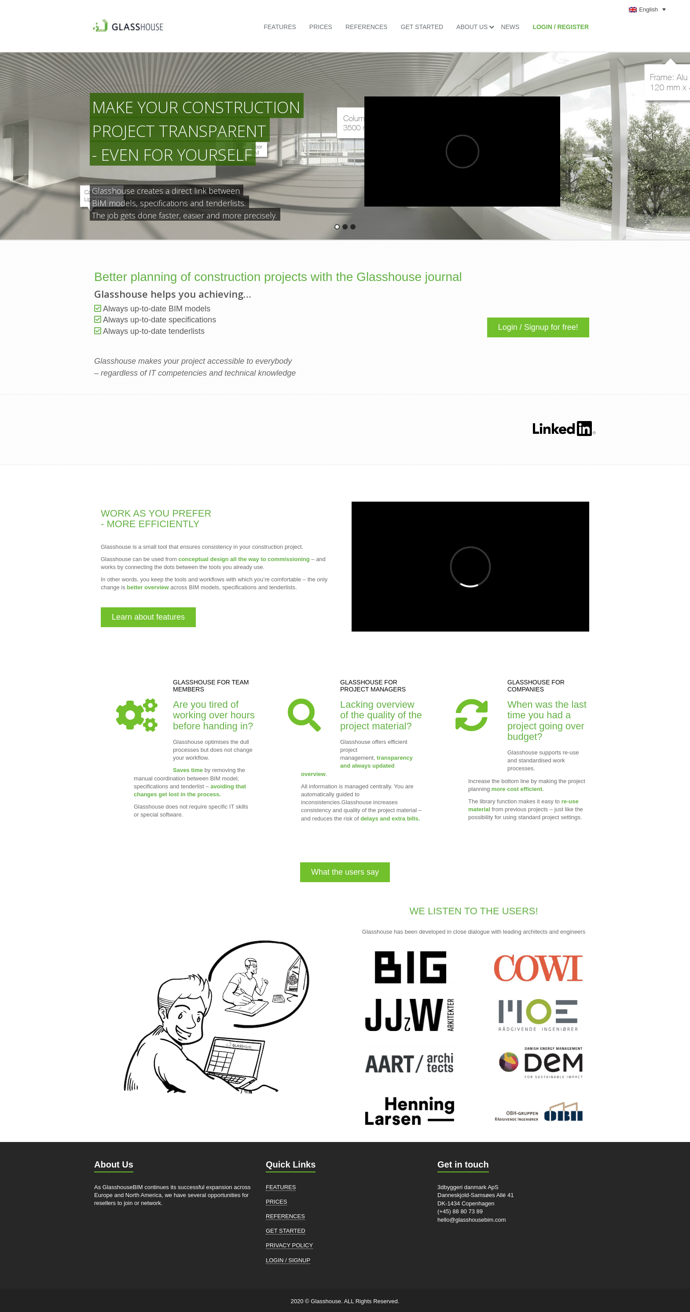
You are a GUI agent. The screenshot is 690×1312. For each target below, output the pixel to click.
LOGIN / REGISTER (560, 26)
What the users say (345, 872)
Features (280, 26)
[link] (127, 22)
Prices (320, 26)
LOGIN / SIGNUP (288, 1260)
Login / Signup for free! (538, 327)
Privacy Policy (289, 1245)
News (510, 26)
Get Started (422, 26)
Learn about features (148, 617)
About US (472, 26)
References (366, 26)
